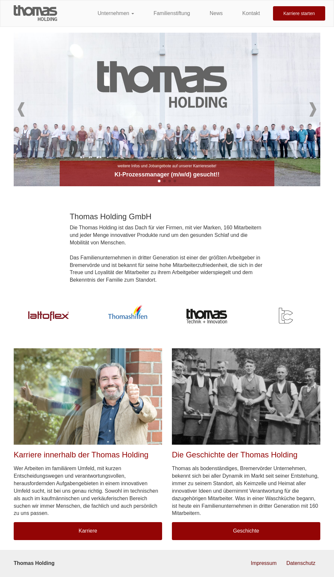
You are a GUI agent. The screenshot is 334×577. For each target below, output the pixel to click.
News (216, 13)
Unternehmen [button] (116, 13)
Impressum (264, 563)
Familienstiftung (172, 13)
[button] (21, 109)
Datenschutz (300, 563)
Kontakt (251, 13)
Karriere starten (299, 13)
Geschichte (246, 531)
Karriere (88, 531)
